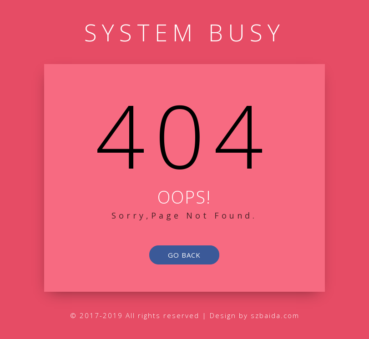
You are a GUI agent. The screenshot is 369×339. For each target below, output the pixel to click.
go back (184, 254)
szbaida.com (275, 315)
